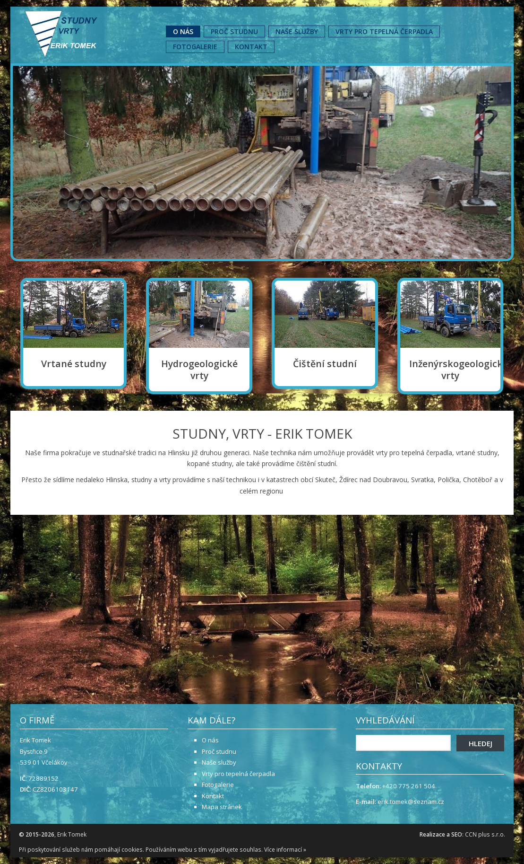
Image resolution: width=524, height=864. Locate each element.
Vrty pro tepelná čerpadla (384, 31)
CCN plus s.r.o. (485, 834)
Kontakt (251, 46)
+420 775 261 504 (408, 786)
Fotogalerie (195, 46)
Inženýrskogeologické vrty (450, 369)
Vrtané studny (73, 364)
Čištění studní (325, 364)
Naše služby (296, 31)
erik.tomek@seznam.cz (411, 801)
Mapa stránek (222, 806)
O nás (183, 31)
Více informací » (285, 850)
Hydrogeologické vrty (199, 369)
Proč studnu (234, 31)
